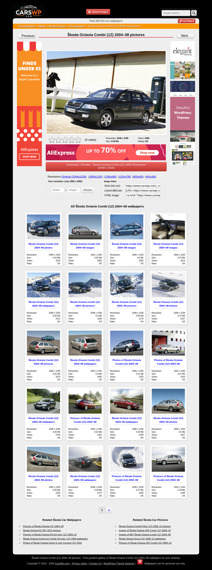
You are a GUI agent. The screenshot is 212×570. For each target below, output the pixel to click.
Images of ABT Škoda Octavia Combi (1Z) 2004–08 (145, 534)
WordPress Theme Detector (119, 563)
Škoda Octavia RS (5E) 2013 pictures (42, 530)
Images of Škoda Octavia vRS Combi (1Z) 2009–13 (145, 530)
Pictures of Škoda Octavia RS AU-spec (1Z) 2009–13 (50, 534)
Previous (28, 36)
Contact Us (95, 563)
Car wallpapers (27, 26)
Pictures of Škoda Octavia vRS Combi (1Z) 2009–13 (145, 543)
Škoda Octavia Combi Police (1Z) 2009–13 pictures (145, 526)
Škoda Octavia (57, 26)
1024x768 (125, 176)
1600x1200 (95, 176)
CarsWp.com (62, 563)
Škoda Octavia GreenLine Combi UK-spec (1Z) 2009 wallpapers (55, 538)
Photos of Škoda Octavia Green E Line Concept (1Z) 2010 (52, 543)
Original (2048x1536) (74, 176)
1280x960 (111, 176)
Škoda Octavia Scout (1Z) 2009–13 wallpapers (142, 538)
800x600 (138, 176)
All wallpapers (77, 26)
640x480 (151, 176)
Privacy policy (79, 563)
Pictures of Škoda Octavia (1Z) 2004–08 (43, 526)
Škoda (42, 26)
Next (184, 35)
